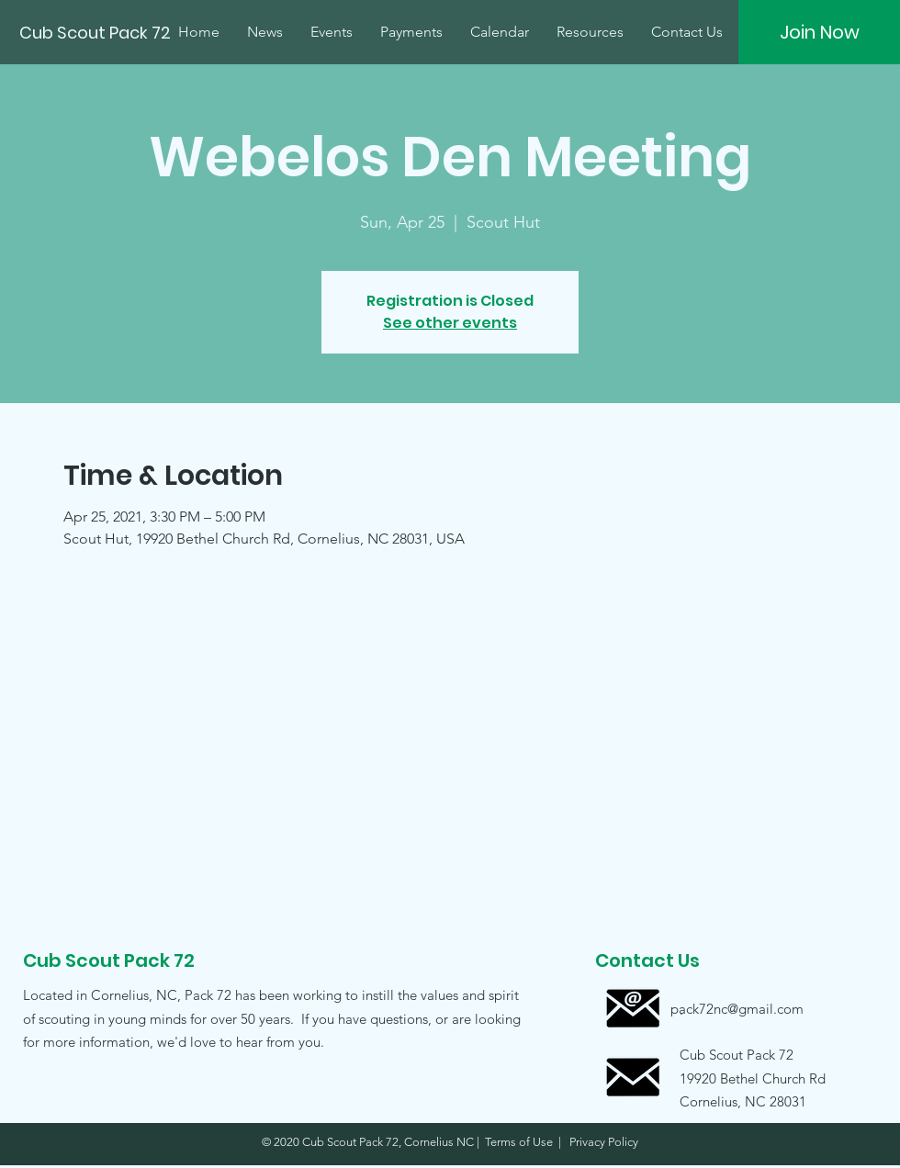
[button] (736, 1077)
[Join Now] (819, 32)
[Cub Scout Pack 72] (96, 33)
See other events (450, 322)
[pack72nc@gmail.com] (737, 1008)
